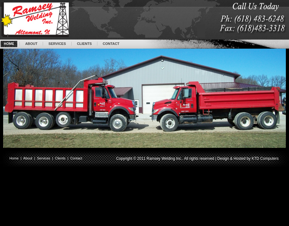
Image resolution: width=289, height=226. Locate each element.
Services (43, 158)
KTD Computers (265, 158)
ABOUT (31, 44)
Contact (76, 158)
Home (14, 158)
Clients (60, 158)
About (27, 158)
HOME (9, 44)
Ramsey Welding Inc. (164, 158)
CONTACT (111, 44)
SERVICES (57, 44)
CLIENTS (84, 44)
